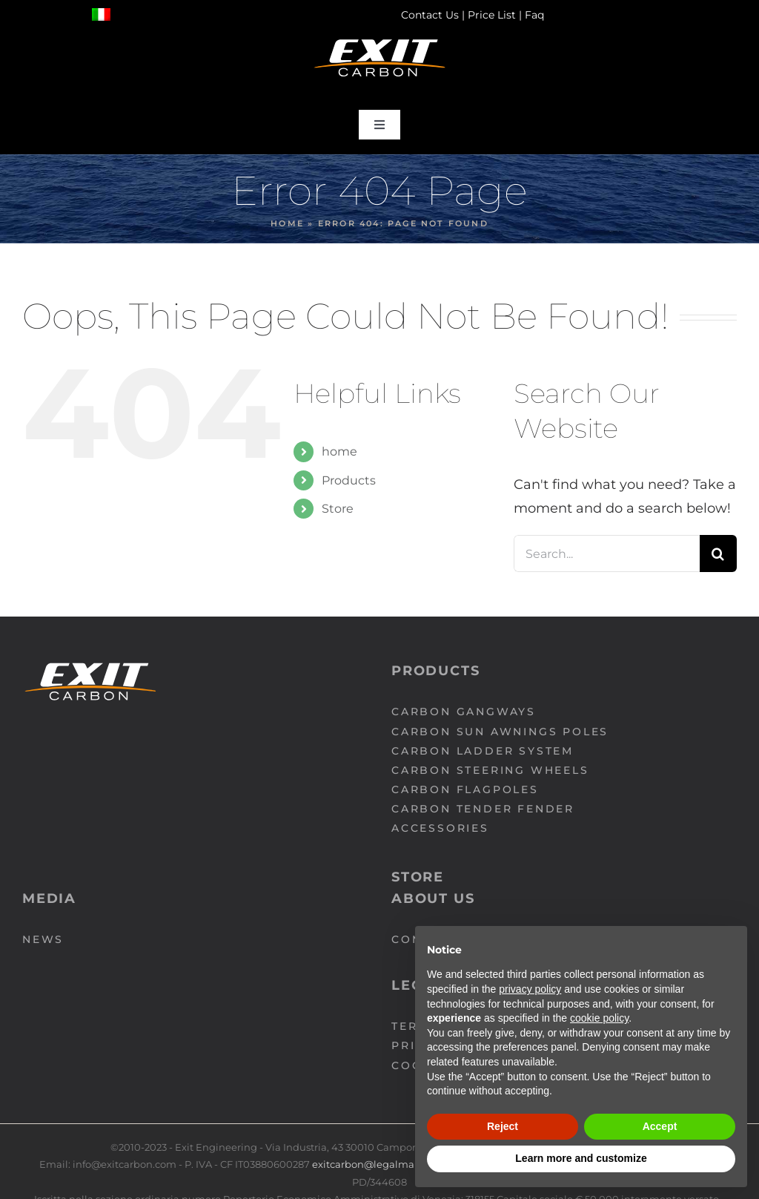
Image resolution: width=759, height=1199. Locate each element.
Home (287, 223)
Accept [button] (660, 1126)
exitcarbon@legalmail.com (379, 1164)
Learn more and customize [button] (580, 1158)
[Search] (718, 553)
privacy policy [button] (530, 989)
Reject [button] (502, 1126)
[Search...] (607, 553)
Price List (492, 15)
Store (338, 509)
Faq (534, 15)
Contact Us (430, 15)
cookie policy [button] (599, 1018)
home (339, 451)
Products (349, 480)
